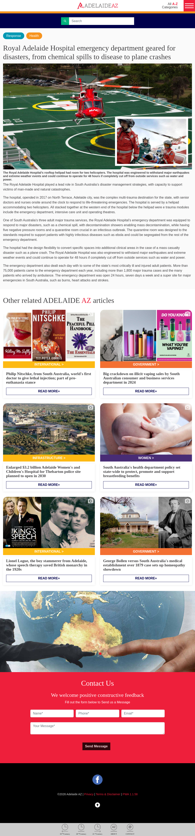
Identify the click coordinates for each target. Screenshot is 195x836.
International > (49, 364)
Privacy (89, 794)
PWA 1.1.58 (130, 794)
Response (13, 36)
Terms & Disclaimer (108, 794)
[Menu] (189, 5)
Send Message (96, 746)
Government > (146, 364)
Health (34, 36)
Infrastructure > (49, 458)
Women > (146, 458)
